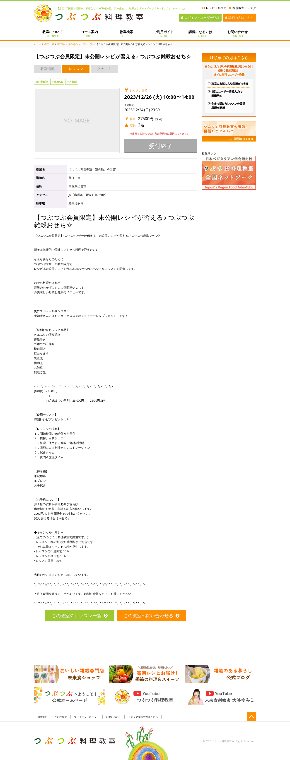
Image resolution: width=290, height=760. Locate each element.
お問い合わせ (237, 33)
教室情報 (47, 68)
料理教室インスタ (242, 8)
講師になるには (200, 33)
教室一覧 (49, 44)
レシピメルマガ (214, 8)
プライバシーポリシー (86, 717)
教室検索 (126, 33)
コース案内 (89, 33)
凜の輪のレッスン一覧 (80, 44)
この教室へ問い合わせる (151, 616)
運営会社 (43, 717)
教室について (52, 33)
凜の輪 (61, 44)
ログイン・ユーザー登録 (200, 17)
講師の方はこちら (239, 17)
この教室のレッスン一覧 (80, 616)
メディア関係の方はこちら (143, 717)
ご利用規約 (61, 717)
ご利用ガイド (163, 33)
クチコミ (104, 68)
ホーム (37, 44)
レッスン (76, 68)
